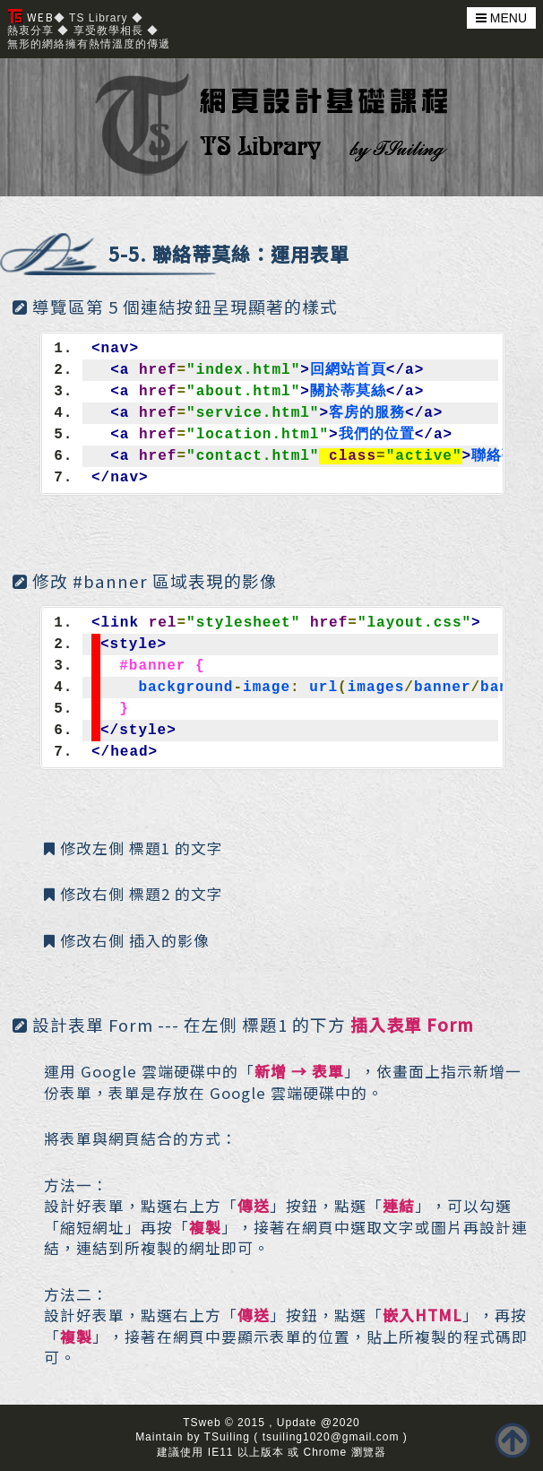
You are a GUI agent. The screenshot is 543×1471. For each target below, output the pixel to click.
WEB (31, 16)
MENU (501, 18)
